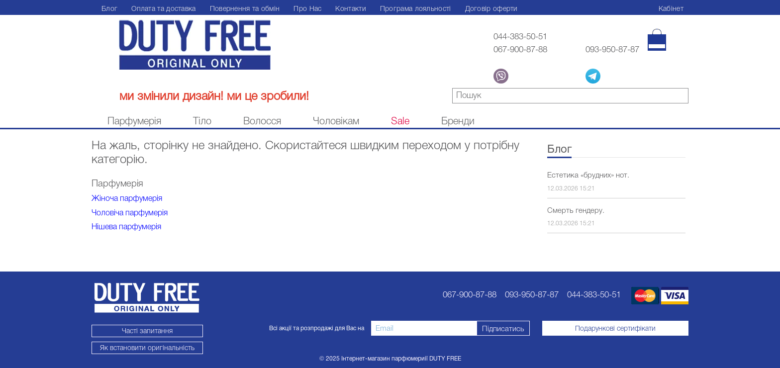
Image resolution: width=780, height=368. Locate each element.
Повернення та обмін (245, 8)
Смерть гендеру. (575, 210)
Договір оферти (491, 8)
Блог (109, 8)
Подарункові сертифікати (615, 328)
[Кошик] (657, 40)
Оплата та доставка (163, 8)
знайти (681, 97)
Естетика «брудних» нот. (588, 175)
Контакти (350, 8)
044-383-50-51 (520, 36)
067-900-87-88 (520, 49)
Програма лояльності (415, 8)
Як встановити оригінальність (147, 348)
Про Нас (307, 8)
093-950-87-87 (612, 49)
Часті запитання (147, 331)
